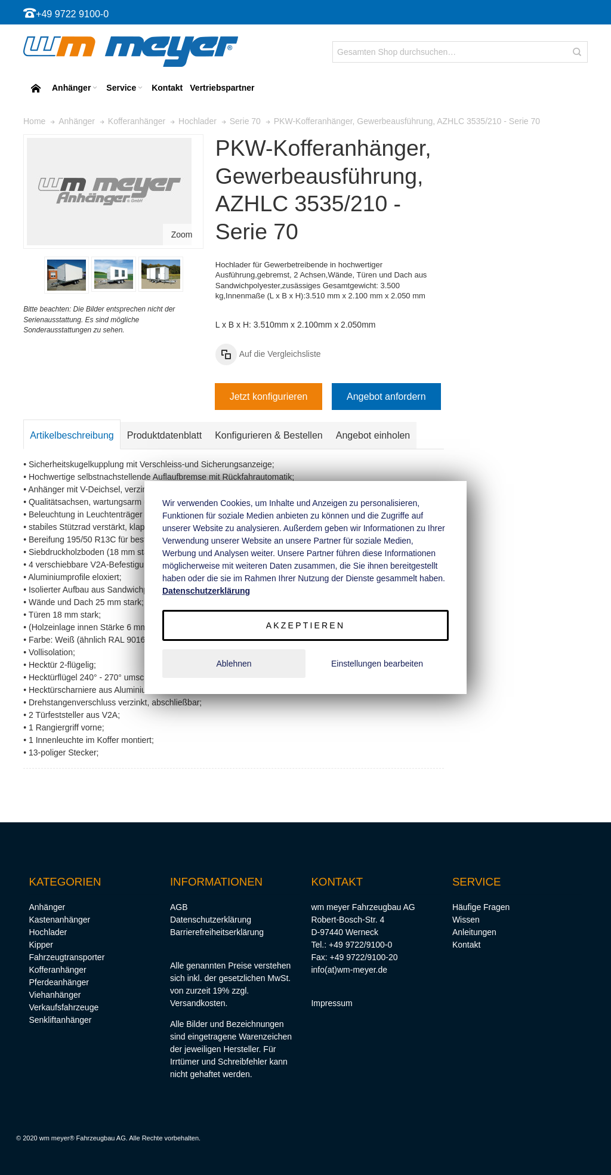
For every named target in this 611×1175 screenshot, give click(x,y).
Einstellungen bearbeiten (377, 663)
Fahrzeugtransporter (66, 957)
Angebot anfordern (386, 396)
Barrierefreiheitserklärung (217, 932)
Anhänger (47, 907)
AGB (179, 907)
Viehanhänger (55, 995)
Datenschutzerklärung (210, 919)
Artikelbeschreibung (72, 435)
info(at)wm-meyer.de (349, 969)
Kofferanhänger (57, 969)
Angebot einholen (373, 435)
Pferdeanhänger (58, 982)
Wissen (466, 919)
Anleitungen (474, 932)
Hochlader (48, 932)
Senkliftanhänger (60, 1020)
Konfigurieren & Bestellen (269, 435)
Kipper (41, 944)
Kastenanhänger (59, 919)
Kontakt (466, 944)
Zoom (182, 234)
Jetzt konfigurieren (269, 396)
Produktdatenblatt (164, 435)
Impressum (331, 1003)
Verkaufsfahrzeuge (63, 1007)
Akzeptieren (305, 625)
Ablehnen (233, 663)
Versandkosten (198, 1003)
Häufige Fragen (481, 907)
